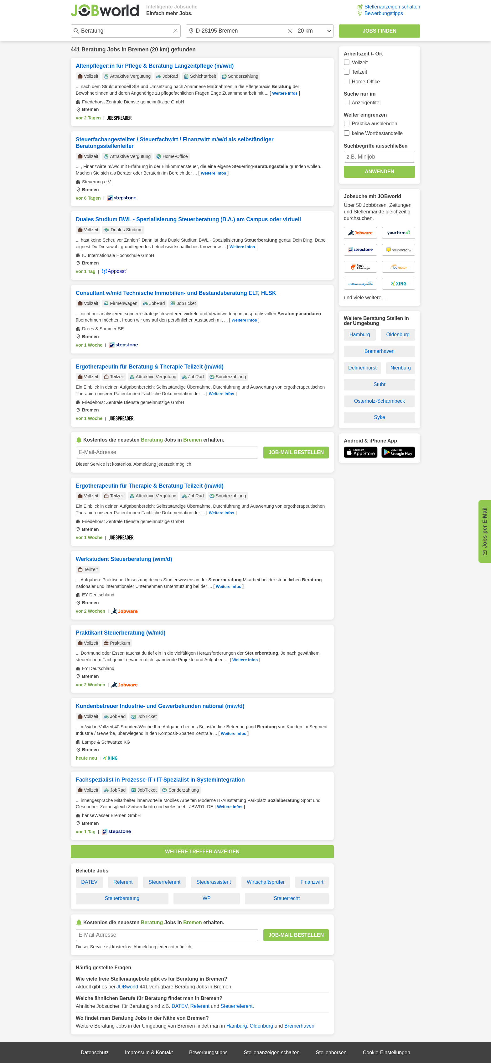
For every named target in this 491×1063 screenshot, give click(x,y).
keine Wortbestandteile (377, 133)
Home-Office (366, 81)
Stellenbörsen (331, 1052)
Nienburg (400, 367)
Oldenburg (261, 1026)
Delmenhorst (362, 367)
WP (207, 898)
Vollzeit (360, 62)
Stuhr (379, 384)
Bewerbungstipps (383, 13)
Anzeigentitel (366, 102)
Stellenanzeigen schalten (392, 6)
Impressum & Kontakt (149, 1052)
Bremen (138, 49)
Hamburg (236, 1026)
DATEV (89, 882)
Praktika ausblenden (374, 123)
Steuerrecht (287, 898)
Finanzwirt (312, 882)
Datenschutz (95, 1052)
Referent (122, 882)
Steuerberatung (122, 898)
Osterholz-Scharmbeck (379, 401)
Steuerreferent (164, 882)
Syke (379, 417)
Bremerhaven (299, 1026)
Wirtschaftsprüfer (266, 882)
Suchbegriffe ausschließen (376, 146)
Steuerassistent (213, 882)
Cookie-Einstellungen (386, 1052)
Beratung (93, 49)
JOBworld (127, 986)
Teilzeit (359, 72)
